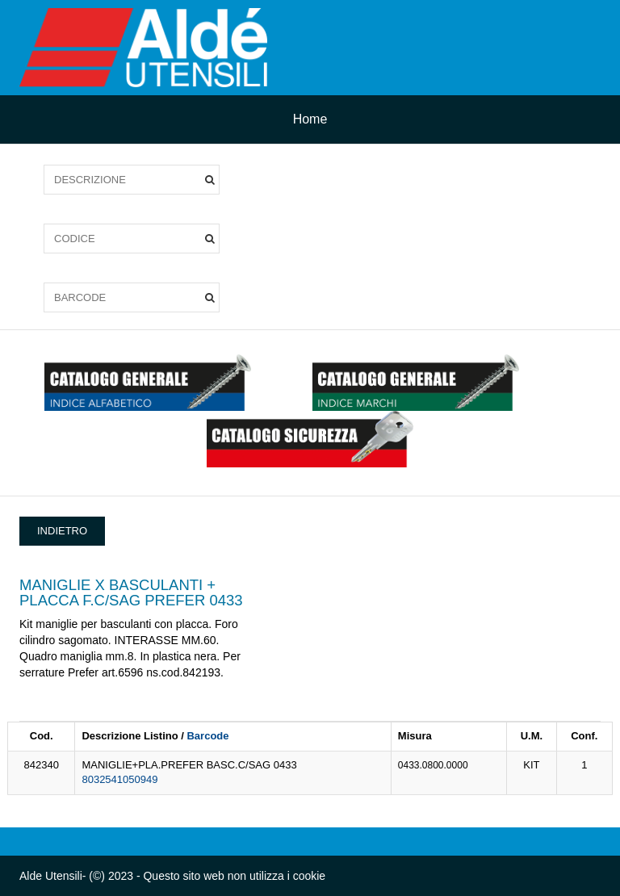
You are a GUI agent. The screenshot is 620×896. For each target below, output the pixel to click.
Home (310, 119)
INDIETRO (62, 531)
